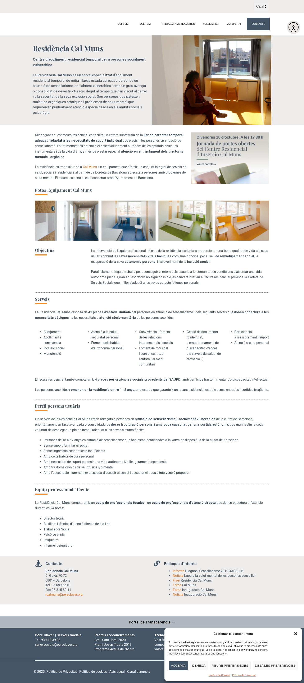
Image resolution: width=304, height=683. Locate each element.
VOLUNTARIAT (211, 23)
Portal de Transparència (150, 622)
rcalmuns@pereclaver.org (64, 594)
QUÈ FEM (147, 24)
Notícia (178, 576)
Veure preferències (230, 665)
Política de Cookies (219, 675)
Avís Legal (117, 672)
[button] (296, 634)
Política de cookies (93, 672)
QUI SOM (124, 24)
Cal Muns (90, 167)
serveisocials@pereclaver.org (56, 645)
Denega (198, 665)
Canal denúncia (138, 672)
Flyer (176, 580)
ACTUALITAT (235, 24)
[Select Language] (261, 6)
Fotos (177, 585)
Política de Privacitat (244, 675)
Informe (178, 571)
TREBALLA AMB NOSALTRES (178, 23)
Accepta (178, 665)
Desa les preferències (275, 665)
